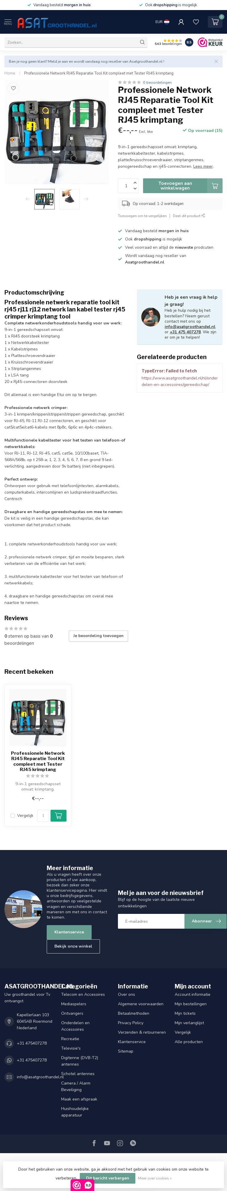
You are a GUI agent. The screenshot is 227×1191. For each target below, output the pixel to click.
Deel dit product (189, 215)
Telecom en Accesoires (83, 994)
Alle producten (189, 1042)
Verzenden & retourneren (142, 1032)
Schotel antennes (78, 1074)
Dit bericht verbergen (107, 1178)
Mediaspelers (73, 1004)
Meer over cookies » (155, 1178)
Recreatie (70, 1039)
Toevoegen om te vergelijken (142, 215)
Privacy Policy (130, 1023)
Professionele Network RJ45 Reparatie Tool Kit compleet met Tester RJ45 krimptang (99, 73)
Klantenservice (69, 932)
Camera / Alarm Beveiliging (75, 1086)
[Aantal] (43, 816)
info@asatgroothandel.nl (190, 326)
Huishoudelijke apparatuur (75, 1112)
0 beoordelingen (157, 82)
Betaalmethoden (133, 1013)
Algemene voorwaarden (140, 1004)
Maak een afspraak (79, 1099)
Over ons (126, 994)
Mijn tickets (185, 1013)
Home (9, 73)
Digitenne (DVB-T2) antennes (79, 1061)
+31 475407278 (32, 1043)
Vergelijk (25, 815)
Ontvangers (72, 1013)
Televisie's (71, 1048)
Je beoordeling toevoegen (98, 636)
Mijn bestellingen (191, 1004)
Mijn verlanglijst (189, 1023)
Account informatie (192, 994)
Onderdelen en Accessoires (75, 1026)
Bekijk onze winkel (73, 946)
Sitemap (125, 1051)
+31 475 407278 (185, 332)
